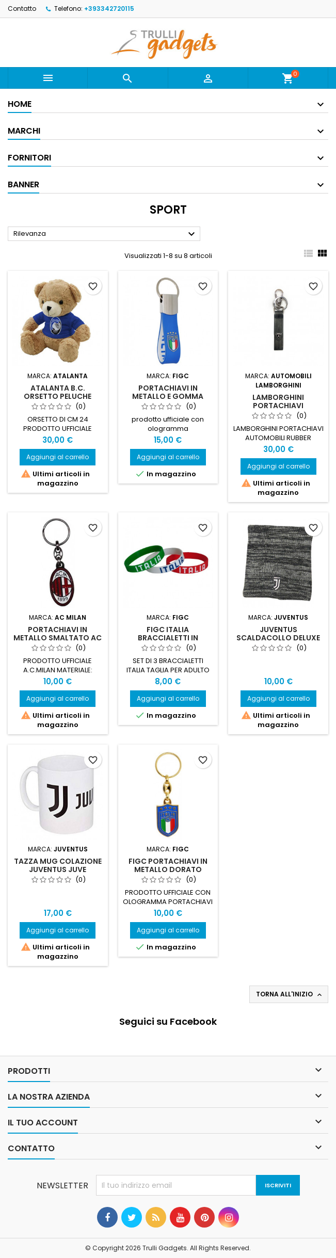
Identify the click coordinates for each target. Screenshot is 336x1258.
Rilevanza (105, 234)
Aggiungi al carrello (57, 457)
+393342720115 (109, 8)
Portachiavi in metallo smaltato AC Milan (57, 637)
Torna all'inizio (290, 994)
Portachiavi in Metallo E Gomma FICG (167, 396)
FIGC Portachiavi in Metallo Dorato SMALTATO (168, 869)
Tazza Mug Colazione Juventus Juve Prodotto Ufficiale (58, 869)
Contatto (22, 8)
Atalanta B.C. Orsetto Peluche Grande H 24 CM (57, 396)
